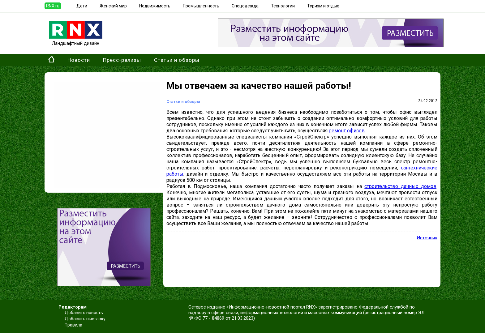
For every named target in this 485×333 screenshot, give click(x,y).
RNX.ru (52, 5)
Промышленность (201, 5)
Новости (78, 60)
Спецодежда (245, 5)
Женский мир (113, 5)
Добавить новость (84, 312)
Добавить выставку (85, 318)
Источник (427, 238)
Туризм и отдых (323, 5)
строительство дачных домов (400, 186)
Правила (73, 324)
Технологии (283, 5)
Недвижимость (154, 5)
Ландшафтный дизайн (75, 40)
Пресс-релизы (122, 60)
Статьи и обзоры (177, 60)
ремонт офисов (347, 131)
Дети (81, 5)
